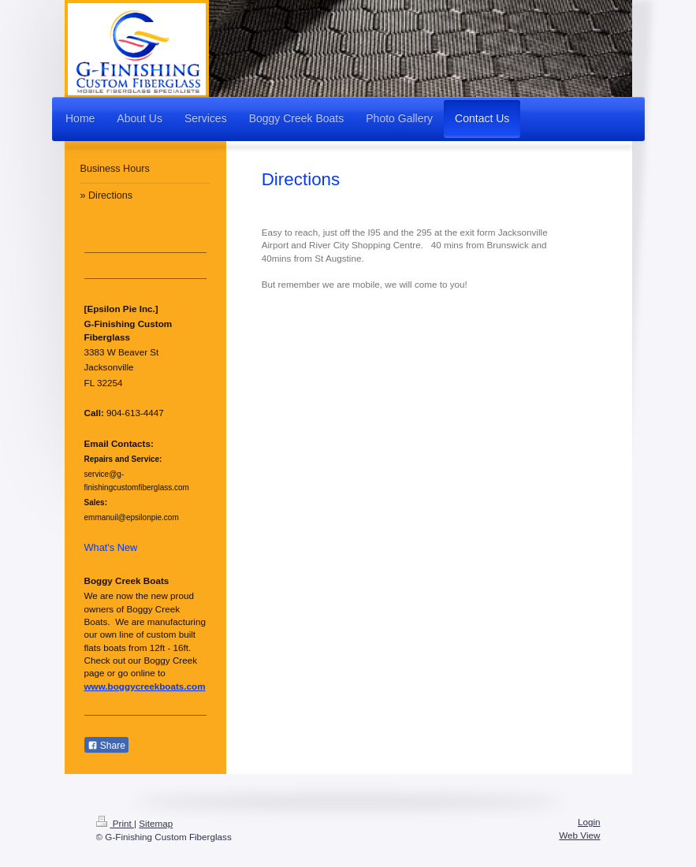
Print (115, 823)
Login (589, 822)
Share (106, 745)
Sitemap (156, 823)
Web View (579, 835)
